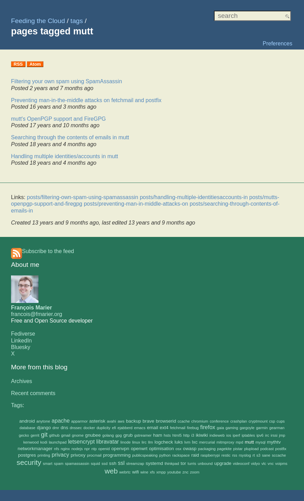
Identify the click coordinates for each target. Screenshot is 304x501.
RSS (18, 64)
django (44, 427)
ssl (121, 463)
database (27, 428)
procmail (94, 455)
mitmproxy (226, 442)
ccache (183, 421)
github (54, 435)
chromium (199, 421)
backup (133, 421)
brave (148, 421)
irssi (274, 435)
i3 (192, 435)
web (111, 471)
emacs (139, 428)
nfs (56, 449)
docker (89, 428)
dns (64, 427)
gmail (65, 435)
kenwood (31, 442)
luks (178, 442)
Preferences (277, 43)
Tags (17, 405)
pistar (237, 449)
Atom (35, 64)
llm (150, 442)
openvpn (120, 448)
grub (128, 435)
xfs (152, 472)
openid (104, 449)
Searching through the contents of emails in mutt (70, 137)
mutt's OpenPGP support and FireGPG (58, 119)
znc (185, 472)
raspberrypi (210, 455)
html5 (177, 435)
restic (226, 455)
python (165, 455)
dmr (56, 428)
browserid (166, 421)
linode (125, 442)
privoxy (77, 455)
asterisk (97, 421)
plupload (251, 449)
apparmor (79, 421)
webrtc (125, 472)
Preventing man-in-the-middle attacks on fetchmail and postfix (86, 100)
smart (47, 463)
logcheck (163, 442)
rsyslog (245, 455)
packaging (207, 449)
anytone (43, 421)
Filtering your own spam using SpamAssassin (66, 81)
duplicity (103, 428)
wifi (135, 472)
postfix (280, 449)
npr (87, 449)
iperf (236, 435)
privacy (60, 455)
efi (114, 428)
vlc (263, 463)
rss (234, 455)
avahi (111, 421)
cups (280, 421)
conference (219, 421)
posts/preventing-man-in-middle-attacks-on (136, 204)
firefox (207, 427)
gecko (24, 435)
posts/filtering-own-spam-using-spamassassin (82, 197)
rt (253, 455)
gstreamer (142, 435)
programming (117, 455)
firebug (193, 428)
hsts (167, 435)
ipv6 (260, 435)
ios (228, 435)
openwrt (139, 448)
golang (108, 435)
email (152, 427)
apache (61, 421)
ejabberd (125, 428)
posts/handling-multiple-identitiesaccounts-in (194, 197)
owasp (189, 448)
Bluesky (20, 347)
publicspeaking (145, 455)
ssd (104, 463)
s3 (258, 455)
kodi (43, 442)
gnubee (93, 435)
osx (178, 449)
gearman (276, 428)
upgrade (222, 463)
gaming (232, 428)
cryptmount (258, 421)
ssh (112, 463)
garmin (262, 428)
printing (43, 455)
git (44, 434)
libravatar (107, 442)
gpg (119, 435)
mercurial (207, 442)
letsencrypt (81, 442)
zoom (194, 472)
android (27, 421)
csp (272, 421)
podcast (267, 449)
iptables (248, 435)
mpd (239, 442)
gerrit (35, 435)
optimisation (161, 448)
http (186, 435)
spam (58, 463)
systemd (154, 463)
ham (157, 435)
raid (195, 455)
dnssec (76, 428)
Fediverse (23, 334)
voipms (281, 463)
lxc (195, 442)
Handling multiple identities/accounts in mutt (64, 156)
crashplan (238, 421)
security (29, 462)
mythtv (274, 442)
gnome (78, 435)
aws (121, 421)
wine (144, 472)
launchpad (58, 442)
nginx (65, 449)
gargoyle (247, 428)
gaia (220, 428)
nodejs (77, 449)
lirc (144, 442)
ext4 (164, 427)
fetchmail (177, 428)
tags (76, 20)
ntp (94, 449)
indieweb (217, 435)
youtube (174, 472)
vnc (270, 463)
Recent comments (33, 393)
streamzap (135, 463)
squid (95, 463)
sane (266, 455)
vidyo (255, 463)
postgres (27, 455)
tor (183, 463)
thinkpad (171, 463)
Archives (21, 381)
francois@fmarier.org (36, 314)
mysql (260, 442)
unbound (205, 463)
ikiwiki (202, 435)
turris (192, 463)
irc (267, 435)
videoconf (241, 463)
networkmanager (35, 448)
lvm (187, 442)
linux (136, 442)
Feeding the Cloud (38, 20)
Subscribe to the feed (48, 251)
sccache (279, 455)
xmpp (161, 472)
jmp (282, 435)
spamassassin (77, 463)
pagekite (224, 449)
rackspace (181, 455)
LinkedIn (21, 341)
